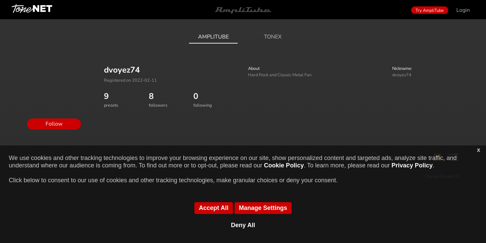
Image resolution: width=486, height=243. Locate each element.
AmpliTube (213, 36)
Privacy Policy (412, 165)
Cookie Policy (284, 165)
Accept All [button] (213, 208)
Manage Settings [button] (263, 208)
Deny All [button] (243, 225)
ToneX (272, 36)
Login (463, 10)
